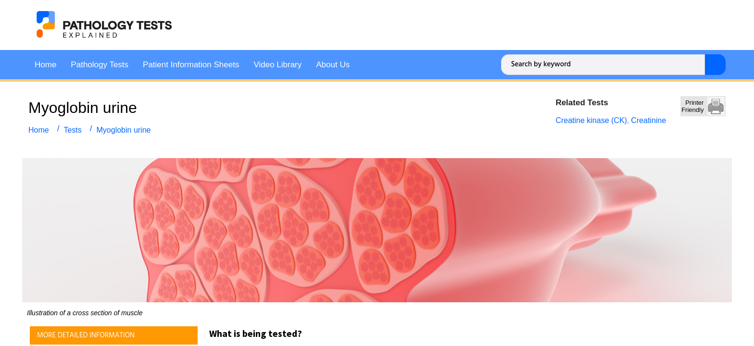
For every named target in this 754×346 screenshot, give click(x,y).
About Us (333, 63)
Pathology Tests (99, 63)
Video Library (277, 63)
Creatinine (648, 119)
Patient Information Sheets (191, 63)
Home (45, 63)
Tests (72, 129)
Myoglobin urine (124, 129)
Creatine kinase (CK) (591, 119)
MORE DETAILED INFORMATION (86, 334)
